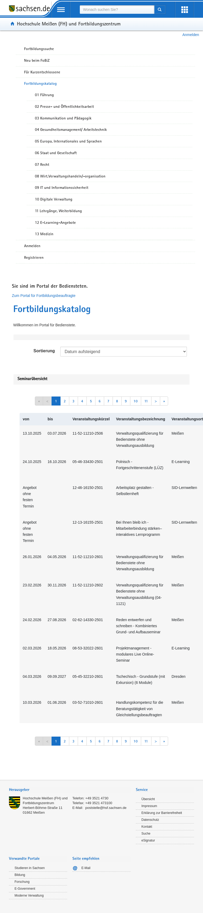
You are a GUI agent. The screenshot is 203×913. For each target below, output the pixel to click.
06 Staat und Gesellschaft (56, 152)
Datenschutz (150, 820)
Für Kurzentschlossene (42, 72)
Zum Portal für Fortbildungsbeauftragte (43, 295)
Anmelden (190, 35)
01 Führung (44, 94)
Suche (145, 833)
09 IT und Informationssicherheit (61, 187)
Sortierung (44, 351)
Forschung (22, 882)
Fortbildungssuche (39, 48)
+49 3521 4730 (96, 798)
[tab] (70, 790)
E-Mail (85, 868)
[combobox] (117, 9)
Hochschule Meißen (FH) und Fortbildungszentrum (69, 23)
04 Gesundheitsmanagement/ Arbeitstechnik (71, 129)
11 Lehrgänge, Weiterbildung (58, 210)
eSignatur (148, 840)
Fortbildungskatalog (40, 83)
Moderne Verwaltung (29, 895)
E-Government (25, 888)
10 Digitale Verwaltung (53, 199)
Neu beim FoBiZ (37, 60)
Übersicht (148, 799)
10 (135, 401)
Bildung (20, 875)
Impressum (149, 806)
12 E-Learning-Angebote (55, 222)
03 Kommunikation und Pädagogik (63, 118)
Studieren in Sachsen (30, 868)
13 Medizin (44, 233)
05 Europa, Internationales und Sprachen (68, 141)
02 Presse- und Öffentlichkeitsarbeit (64, 106)
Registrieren (34, 257)
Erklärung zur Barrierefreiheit (161, 813)
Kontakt (146, 827)
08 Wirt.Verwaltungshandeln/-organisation (70, 176)
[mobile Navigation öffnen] (60, 10)
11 (146, 401)
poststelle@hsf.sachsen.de (106, 808)
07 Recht (42, 164)
